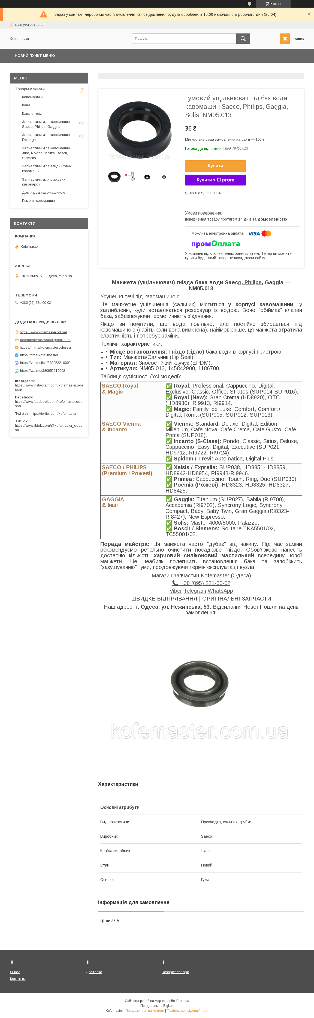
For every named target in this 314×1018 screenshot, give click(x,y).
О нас (15, 972)
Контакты (18, 979)
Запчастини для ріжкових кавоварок (43, 181)
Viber (176, 591)
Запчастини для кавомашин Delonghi (46, 137)
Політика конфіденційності (187, 1011)
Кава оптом (32, 114)
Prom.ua (182, 1001)
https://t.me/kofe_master (39, 355)
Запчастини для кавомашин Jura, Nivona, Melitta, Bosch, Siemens (46, 153)
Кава (26, 105)
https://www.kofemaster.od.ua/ (43, 332)
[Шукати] (243, 38)
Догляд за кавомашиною (43, 192)
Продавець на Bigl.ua (157, 1006)
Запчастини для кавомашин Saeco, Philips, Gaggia (46, 124)
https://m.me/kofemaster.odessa (45, 347)
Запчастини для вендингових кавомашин (47, 168)
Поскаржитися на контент (144, 1011)
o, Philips (250, 282)
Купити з (215, 180)
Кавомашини (33, 97)
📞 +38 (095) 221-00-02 (201, 583)
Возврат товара (175, 972)
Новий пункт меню (35, 56)
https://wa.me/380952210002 (42, 371)
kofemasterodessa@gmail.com (45, 340)
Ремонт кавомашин (38, 201)
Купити (215, 165)
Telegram (195, 591)
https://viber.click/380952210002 (45, 363)
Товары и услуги (30, 89)
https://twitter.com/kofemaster (53, 413)
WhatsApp (220, 591)
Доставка (94, 972)
